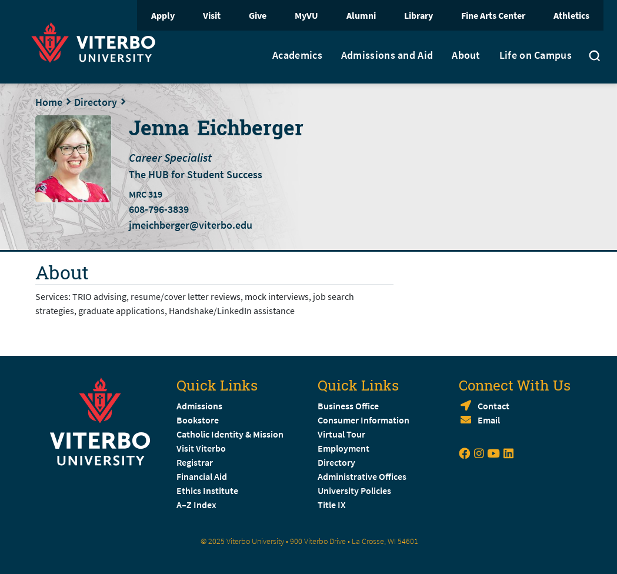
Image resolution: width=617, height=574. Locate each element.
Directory (95, 102)
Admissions (199, 406)
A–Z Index (196, 504)
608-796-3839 (159, 209)
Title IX (332, 504)
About (466, 55)
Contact (493, 406)
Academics (297, 55)
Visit (212, 15)
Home (48, 102)
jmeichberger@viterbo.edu (190, 225)
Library (418, 15)
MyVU (306, 15)
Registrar (194, 462)
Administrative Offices (362, 476)
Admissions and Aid (387, 55)
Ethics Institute (207, 490)
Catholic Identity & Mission (230, 434)
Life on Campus (535, 55)
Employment (343, 448)
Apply (163, 15)
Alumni (361, 15)
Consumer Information (363, 420)
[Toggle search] (594, 57)
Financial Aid (201, 476)
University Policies (354, 490)
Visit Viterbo (201, 448)
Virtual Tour (341, 434)
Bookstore (197, 420)
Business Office (348, 406)
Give (257, 15)
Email (489, 420)
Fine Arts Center (493, 15)
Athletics (571, 15)
